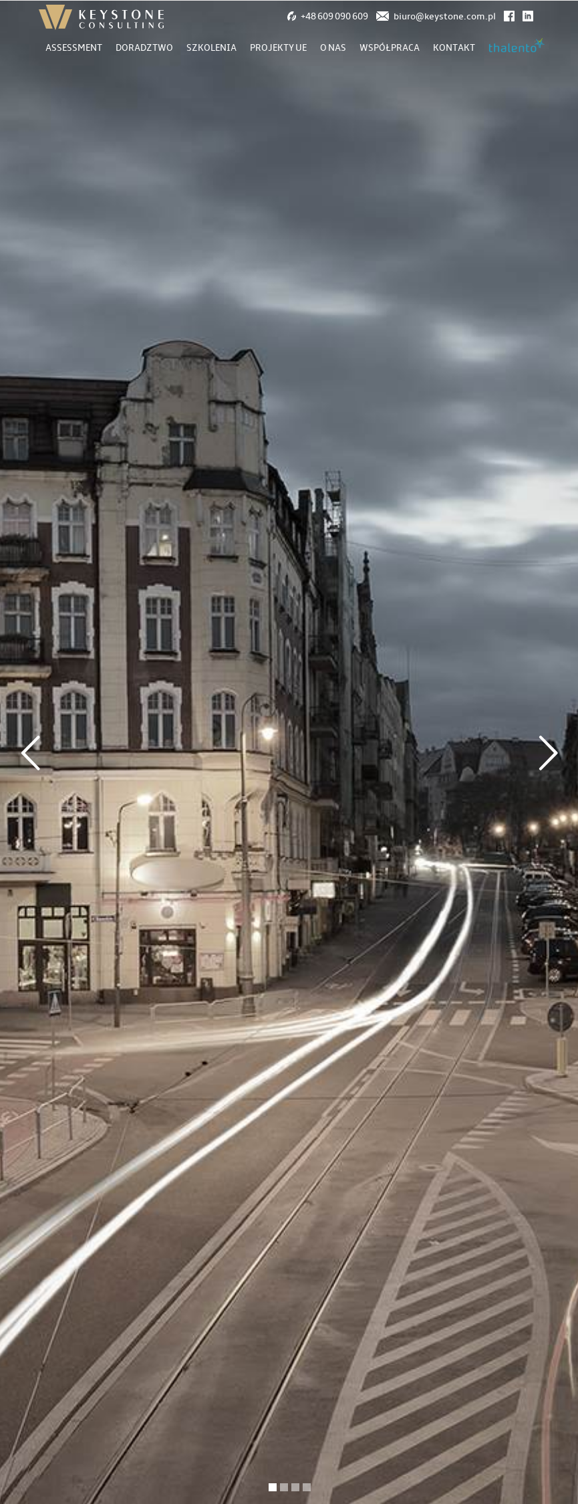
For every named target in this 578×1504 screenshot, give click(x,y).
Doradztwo (144, 47)
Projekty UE (278, 47)
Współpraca (389, 47)
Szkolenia (211, 47)
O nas (333, 47)
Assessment (73, 47)
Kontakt (454, 47)
